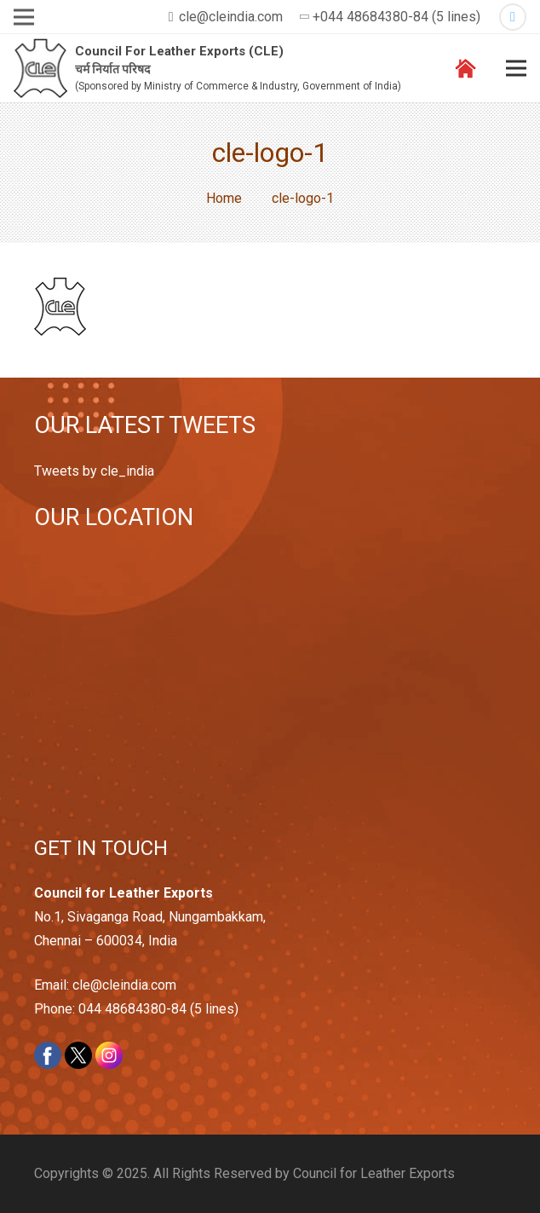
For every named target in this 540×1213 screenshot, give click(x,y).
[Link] (40, 68)
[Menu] (516, 68)
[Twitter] (512, 17)
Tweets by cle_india (94, 471)
